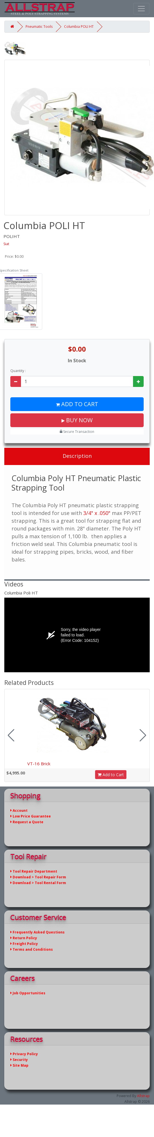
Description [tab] (77, 455)
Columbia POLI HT (79, 26)
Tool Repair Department (33, 871)
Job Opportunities (27, 993)
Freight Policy (24, 943)
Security (19, 1059)
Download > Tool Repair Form (38, 877)
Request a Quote (26, 822)
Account (19, 810)
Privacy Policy (24, 1053)
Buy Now (77, 420)
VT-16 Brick (38, 763)
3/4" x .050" (96, 513)
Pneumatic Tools (39, 26)
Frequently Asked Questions (37, 932)
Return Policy (23, 937)
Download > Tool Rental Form (38, 882)
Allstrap (143, 1095)
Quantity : (18, 370)
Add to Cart (77, 404)
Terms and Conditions (31, 949)
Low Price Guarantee (30, 816)
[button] (143, 735)
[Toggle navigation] (141, 8)
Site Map (19, 1065)
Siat (6, 243)
